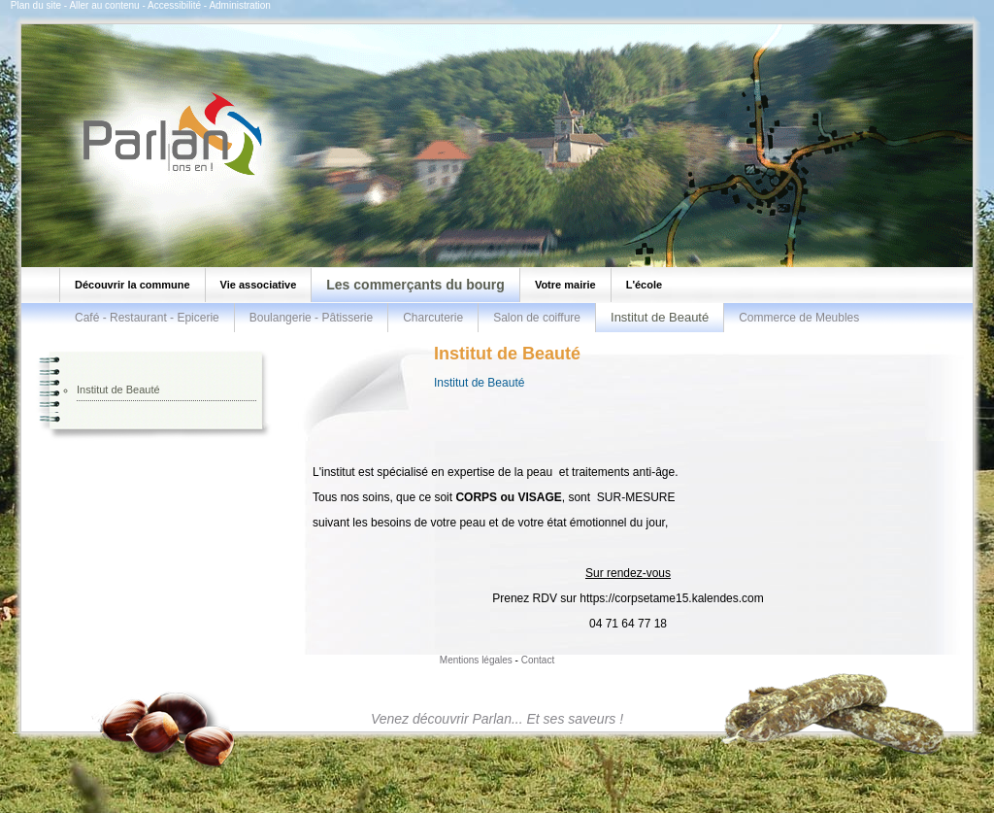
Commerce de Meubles (799, 317)
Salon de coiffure (536, 317)
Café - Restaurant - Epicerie (147, 317)
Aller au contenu (104, 5)
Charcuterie (433, 317)
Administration (239, 5)
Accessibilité (174, 5)
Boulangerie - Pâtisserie (311, 317)
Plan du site (36, 5)
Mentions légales (476, 660)
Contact (537, 660)
